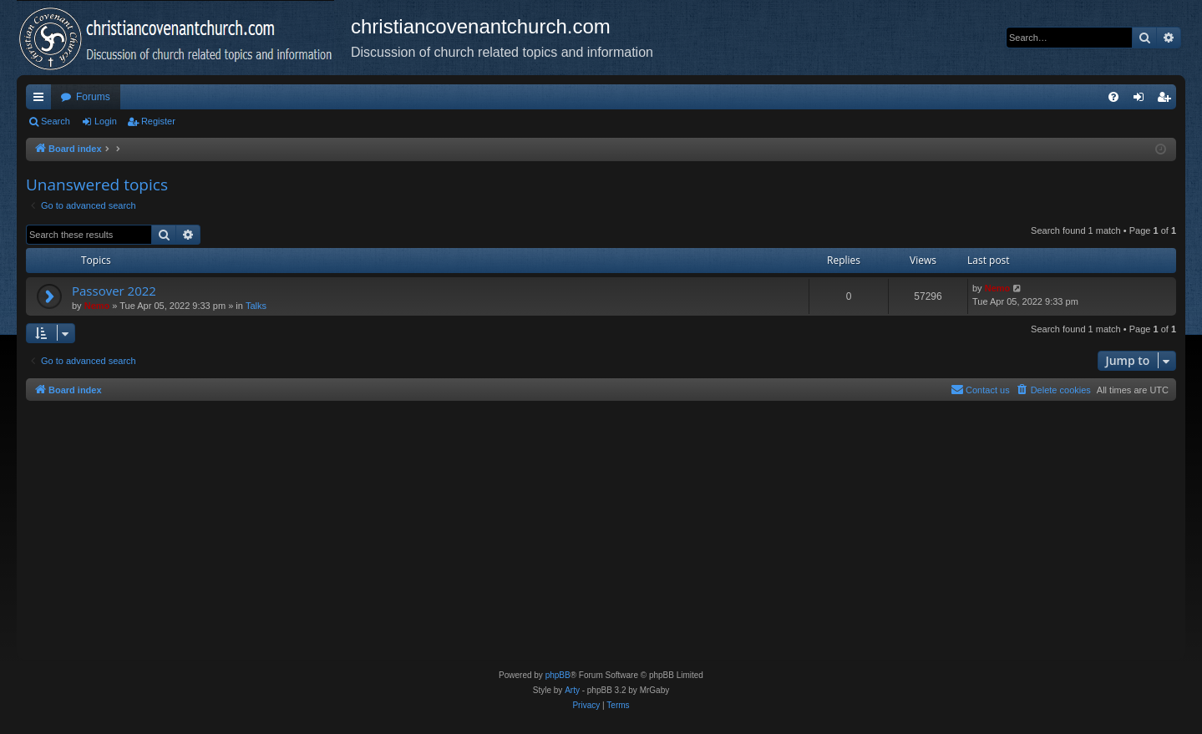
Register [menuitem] (1167, 100)
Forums (93, 97)
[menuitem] (1113, 96)
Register (158, 121)
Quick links (42, 100)
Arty (572, 690)
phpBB (558, 675)
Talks (256, 306)
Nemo (97, 306)
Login (105, 121)
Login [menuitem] (1142, 100)
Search (55, 121)
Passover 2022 (114, 290)
